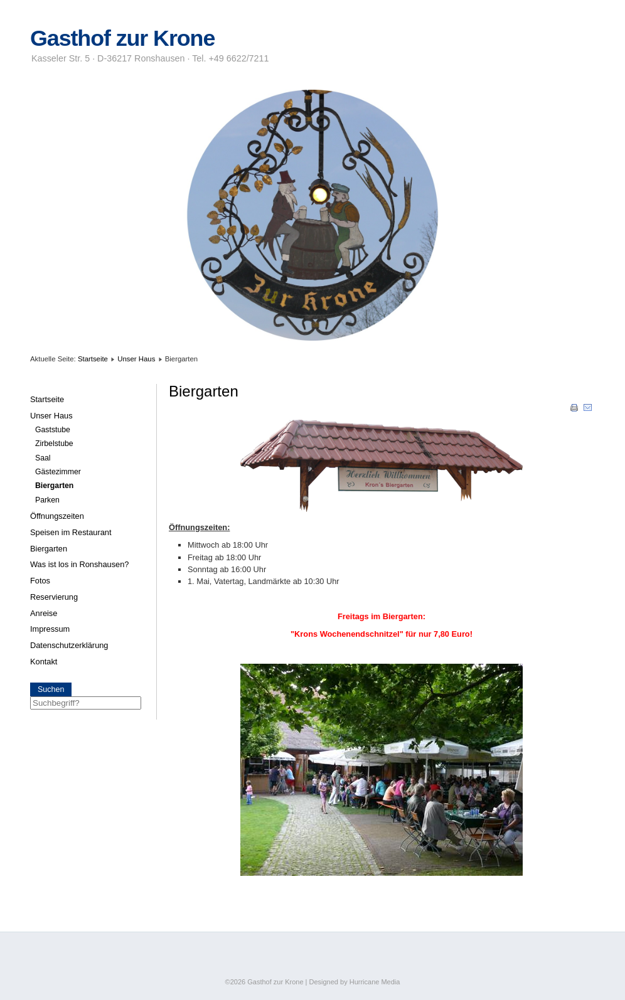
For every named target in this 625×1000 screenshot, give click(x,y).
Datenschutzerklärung (69, 645)
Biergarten (54, 485)
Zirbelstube (54, 443)
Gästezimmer (58, 471)
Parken (47, 500)
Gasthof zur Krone (122, 38)
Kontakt (43, 661)
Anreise (43, 613)
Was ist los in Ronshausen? (79, 564)
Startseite (93, 359)
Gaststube (52, 429)
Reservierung (54, 597)
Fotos (40, 580)
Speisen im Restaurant (70, 532)
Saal (43, 458)
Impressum (50, 629)
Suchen (51, 689)
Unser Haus (136, 359)
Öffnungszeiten (57, 516)
